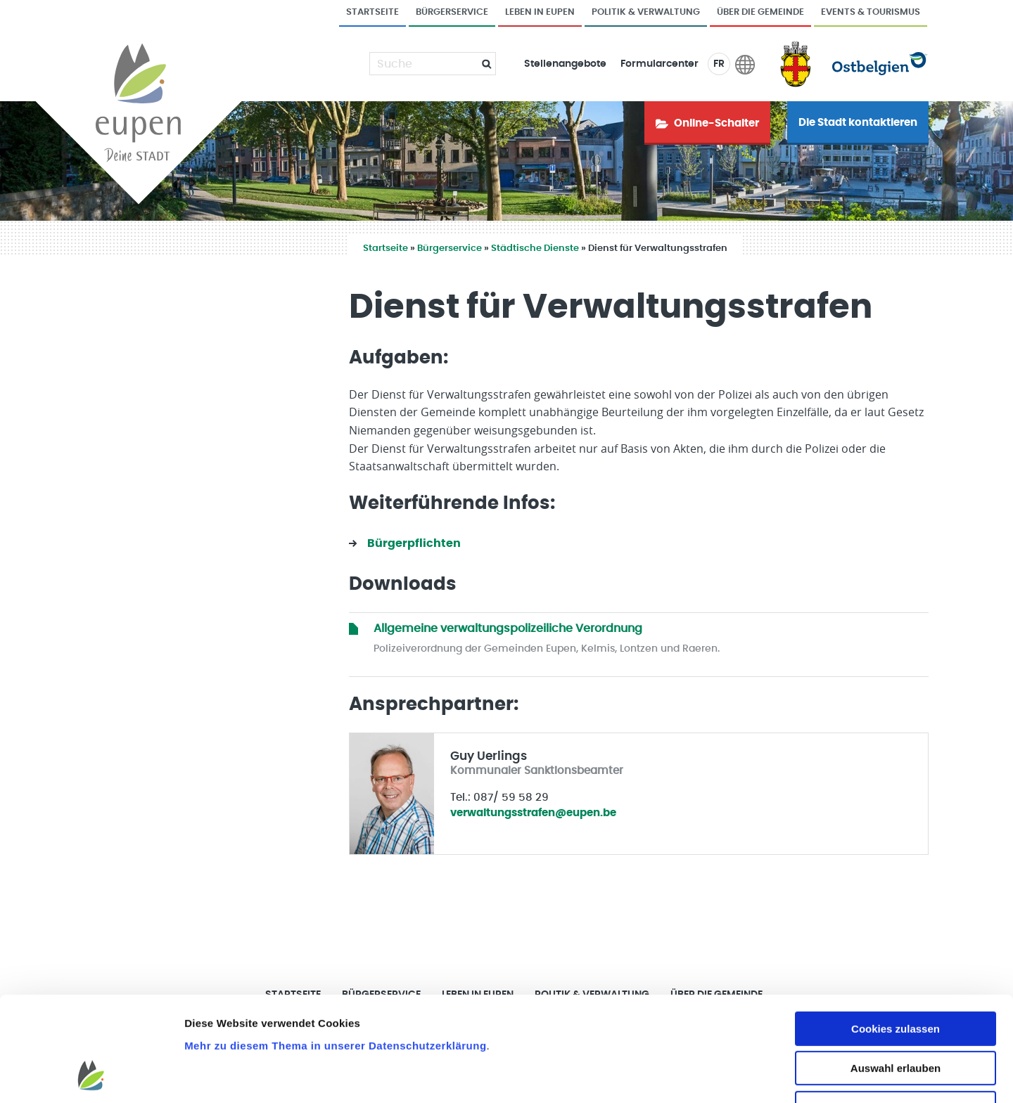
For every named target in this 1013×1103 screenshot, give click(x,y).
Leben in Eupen (540, 12)
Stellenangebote (565, 64)
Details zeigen (748, 1075)
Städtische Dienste (535, 248)
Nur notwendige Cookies (895, 1014)
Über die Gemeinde (760, 12)
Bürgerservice (452, 12)
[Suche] (424, 64)
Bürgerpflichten (414, 543)
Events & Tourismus (870, 12)
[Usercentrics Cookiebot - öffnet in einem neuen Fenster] (91, 1075)
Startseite (372, 12)
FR (719, 64)
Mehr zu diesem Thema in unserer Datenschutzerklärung (335, 951)
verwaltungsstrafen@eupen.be (533, 813)
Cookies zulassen (895, 935)
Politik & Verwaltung (646, 12)
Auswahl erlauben (895, 975)
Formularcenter (659, 64)
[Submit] (480, 63)
